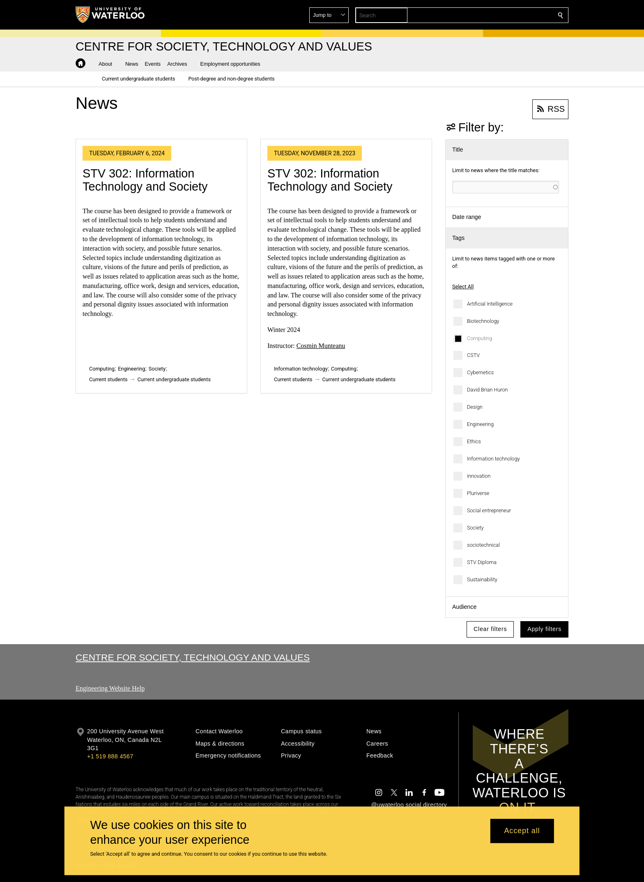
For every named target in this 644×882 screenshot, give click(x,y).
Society (475, 528)
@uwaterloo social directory (409, 804)
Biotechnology (483, 321)
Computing (479, 338)
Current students (108, 379)
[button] (501, 15)
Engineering (480, 424)
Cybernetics (480, 372)
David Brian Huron (487, 390)
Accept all (522, 831)
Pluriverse (478, 493)
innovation (478, 476)
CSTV (473, 355)
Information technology (493, 459)
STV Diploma (482, 562)
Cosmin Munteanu (321, 345)
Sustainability (482, 579)
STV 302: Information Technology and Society (145, 180)
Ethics (474, 441)
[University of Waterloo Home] (110, 15)
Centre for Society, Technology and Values (193, 657)
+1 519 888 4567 (110, 756)
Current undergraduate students (174, 379)
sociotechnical (483, 545)
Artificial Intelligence (490, 304)
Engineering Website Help (110, 688)
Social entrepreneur (489, 510)
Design (475, 407)
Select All (463, 286)
